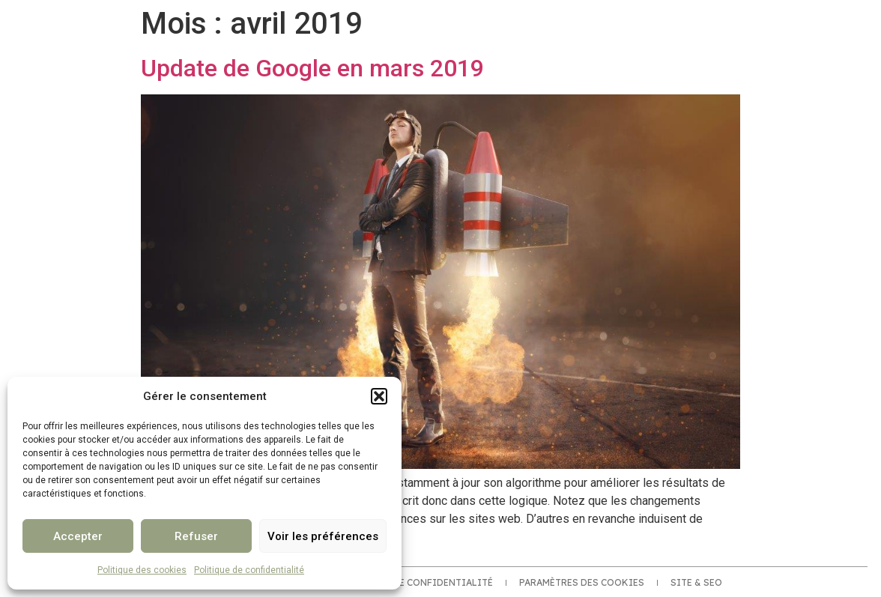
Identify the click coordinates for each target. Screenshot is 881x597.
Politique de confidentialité (249, 570)
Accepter (78, 536)
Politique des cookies (142, 570)
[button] (379, 396)
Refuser (196, 536)
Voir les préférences (322, 536)
